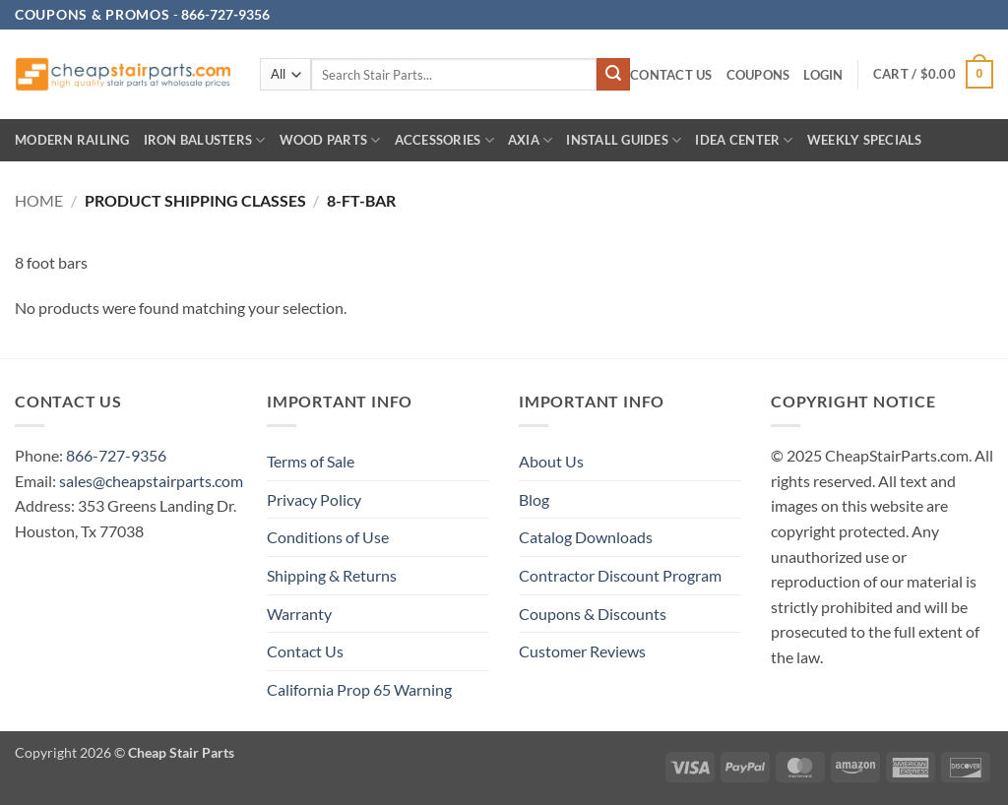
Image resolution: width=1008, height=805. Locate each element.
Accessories (444, 140)
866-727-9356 (116, 455)
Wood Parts (330, 140)
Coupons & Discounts (592, 613)
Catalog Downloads (586, 536)
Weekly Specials (864, 140)
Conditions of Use (328, 536)
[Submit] (613, 75)
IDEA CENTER (743, 140)
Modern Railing (72, 140)
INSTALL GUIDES (623, 140)
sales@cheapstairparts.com (151, 480)
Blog (534, 499)
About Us (551, 461)
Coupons (758, 75)
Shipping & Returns (332, 575)
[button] (823, 75)
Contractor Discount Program (620, 575)
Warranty (299, 613)
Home (39, 200)
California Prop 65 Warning (359, 689)
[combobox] (454, 74)
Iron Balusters (205, 140)
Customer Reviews (582, 651)
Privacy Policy (314, 499)
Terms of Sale (310, 461)
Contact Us (671, 75)
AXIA (530, 140)
